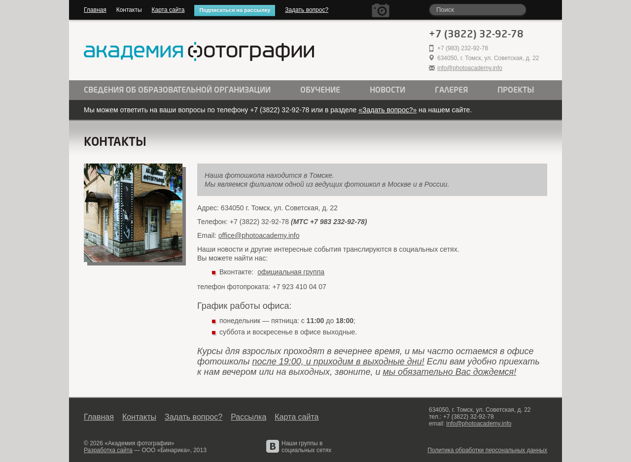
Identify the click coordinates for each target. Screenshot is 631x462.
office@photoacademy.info (259, 235)
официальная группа (290, 272)
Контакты (129, 9)
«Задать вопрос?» (387, 110)
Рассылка (248, 417)
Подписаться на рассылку (234, 10)
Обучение (320, 90)
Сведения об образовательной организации (177, 90)
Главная (95, 9)
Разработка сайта (108, 450)
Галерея (451, 90)
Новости (387, 90)
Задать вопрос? (306, 9)
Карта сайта (168, 9)
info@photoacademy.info (469, 68)
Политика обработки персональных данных (487, 450)
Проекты (515, 90)
